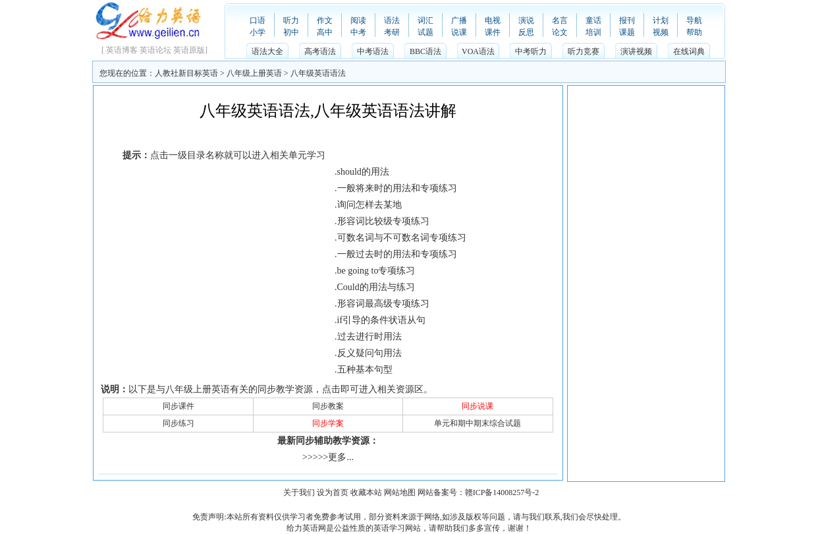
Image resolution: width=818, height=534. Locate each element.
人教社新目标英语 (186, 73)
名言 (560, 20)
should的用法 (363, 172)
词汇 (425, 20)
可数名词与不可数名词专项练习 (401, 238)
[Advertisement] (328, 134)
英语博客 (122, 50)
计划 (660, 20)
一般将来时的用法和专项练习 (397, 188)
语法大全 (267, 51)
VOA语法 (478, 51)
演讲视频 (636, 51)
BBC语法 (425, 51)
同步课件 (178, 406)
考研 (392, 32)
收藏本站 (366, 492)
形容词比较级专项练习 (383, 221)
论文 (560, 32)
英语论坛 (155, 50)
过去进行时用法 (369, 336)
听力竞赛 (583, 51)
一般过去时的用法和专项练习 (397, 254)
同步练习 (178, 423)
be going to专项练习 (376, 271)
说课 (459, 32)
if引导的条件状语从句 (381, 320)
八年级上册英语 (254, 73)
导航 (694, 20)
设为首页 (332, 492)
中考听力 (531, 51)
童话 (593, 20)
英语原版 (189, 50)
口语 (257, 20)
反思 (526, 32)
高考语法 (320, 51)
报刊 (627, 20)
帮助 (694, 32)
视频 (660, 32)
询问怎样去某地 (369, 205)
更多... (341, 457)
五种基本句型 (365, 369)
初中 (291, 32)
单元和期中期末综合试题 (477, 423)
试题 (425, 32)
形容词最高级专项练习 (383, 304)
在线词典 (689, 51)
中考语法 (373, 51)
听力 (291, 20)
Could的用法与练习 (376, 287)
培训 (593, 32)
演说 (526, 20)
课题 (627, 32)
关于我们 (299, 492)
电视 (493, 20)
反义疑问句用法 (369, 353)
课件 (493, 32)
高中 (325, 32)
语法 (392, 20)
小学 (257, 32)
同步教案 (328, 406)
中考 (358, 32)
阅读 (358, 20)
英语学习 (389, 528)
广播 (459, 20)
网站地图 (400, 492)
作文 (325, 20)
